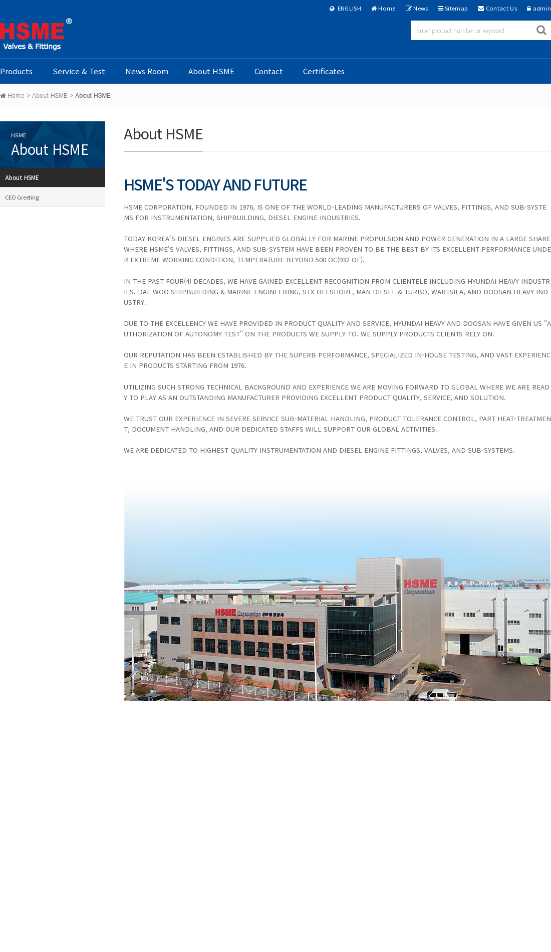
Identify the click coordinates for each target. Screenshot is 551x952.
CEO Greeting (22, 197)
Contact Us (501, 8)
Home (386, 8)
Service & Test (79, 71)
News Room (146, 71)
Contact (268, 71)
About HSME (211, 71)
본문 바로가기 (0, 0)
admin (542, 8)
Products (16, 71)
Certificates (324, 71)
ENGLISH (345, 8)
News (420, 8)
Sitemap (456, 8)
